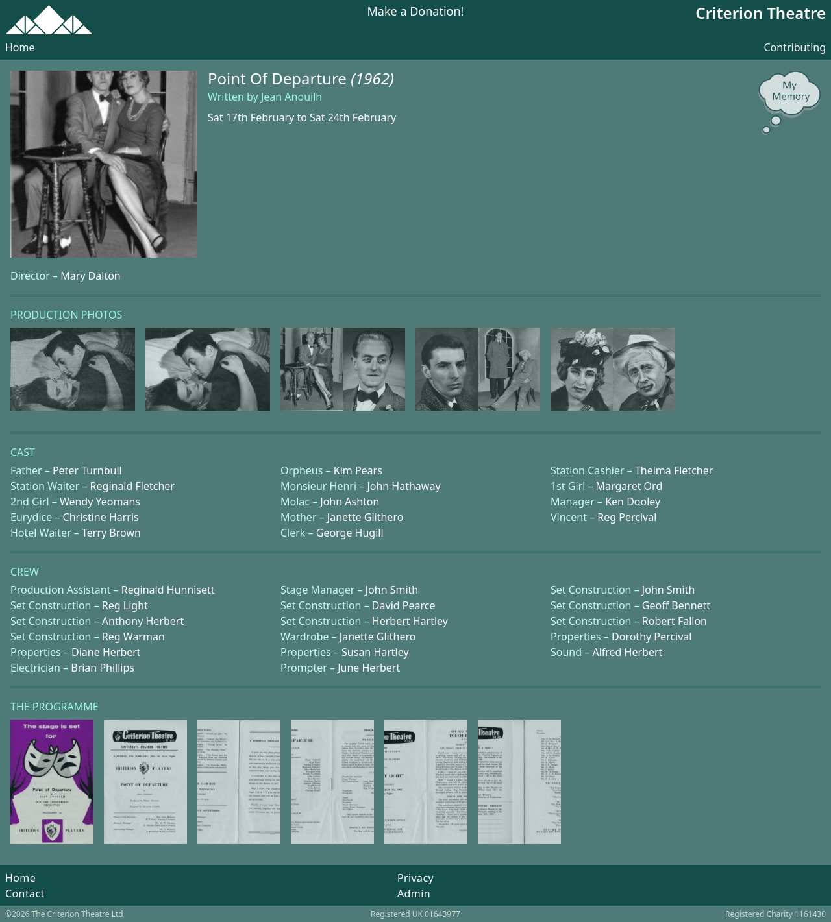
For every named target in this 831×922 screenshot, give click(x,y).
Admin (413, 893)
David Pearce (404, 605)
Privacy (415, 878)
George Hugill (350, 533)
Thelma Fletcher (674, 470)
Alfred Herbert (627, 652)
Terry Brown (111, 533)
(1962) (372, 78)
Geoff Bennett (676, 605)
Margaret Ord (629, 486)
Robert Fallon (674, 621)
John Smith (392, 590)
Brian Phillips (102, 668)
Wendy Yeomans (100, 501)
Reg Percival (626, 517)
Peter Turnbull (87, 470)
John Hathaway (403, 486)
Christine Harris (101, 517)
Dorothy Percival (651, 636)
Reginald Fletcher (132, 486)
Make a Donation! (415, 12)
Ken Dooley (632, 501)
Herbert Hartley (410, 621)
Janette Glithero (365, 517)
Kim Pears (358, 470)
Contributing (794, 47)
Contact (25, 893)
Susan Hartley (375, 652)
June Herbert (369, 668)
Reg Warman (133, 636)
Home (20, 47)
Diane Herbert (106, 652)
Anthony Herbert (143, 621)
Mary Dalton (90, 276)
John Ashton (349, 501)
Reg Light (125, 605)
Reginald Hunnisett (168, 590)
